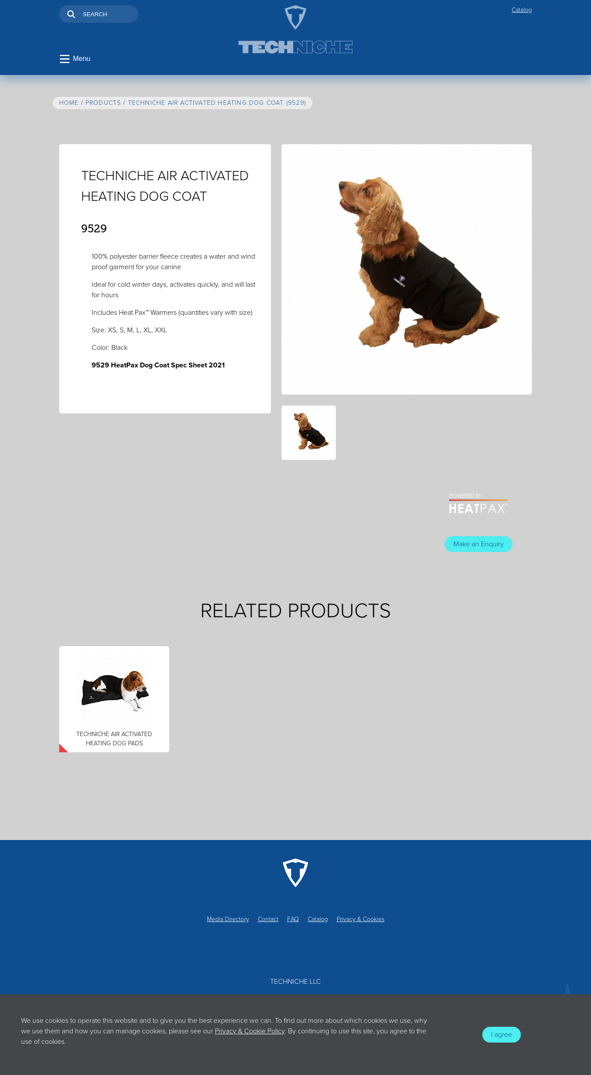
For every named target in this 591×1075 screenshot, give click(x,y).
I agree (501, 1034)
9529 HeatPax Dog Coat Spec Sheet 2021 (158, 365)
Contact (268, 919)
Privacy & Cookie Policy (250, 1031)
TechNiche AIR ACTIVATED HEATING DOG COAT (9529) (217, 103)
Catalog (522, 10)
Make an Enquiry (478, 544)
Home (69, 103)
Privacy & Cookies (361, 919)
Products (103, 103)
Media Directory (228, 919)
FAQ (293, 919)
